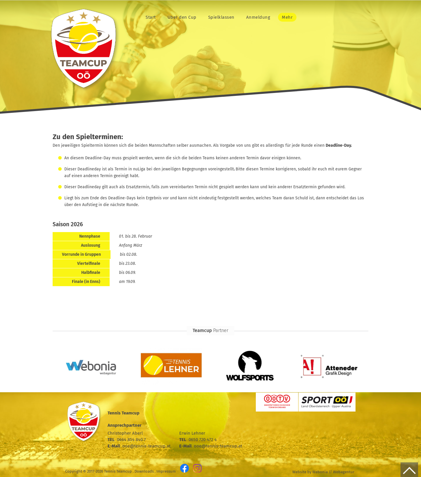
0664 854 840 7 (131, 439)
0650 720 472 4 (203, 439)
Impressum (166, 471)
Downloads (144, 471)
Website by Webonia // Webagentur (323, 472)
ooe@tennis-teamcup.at (146, 446)
